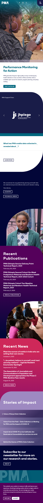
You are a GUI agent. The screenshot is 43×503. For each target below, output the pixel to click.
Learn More (9, 160)
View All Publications (12, 295)
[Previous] (4, 115)
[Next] (39, 115)
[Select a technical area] (17, 147)
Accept (15, 498)
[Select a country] (37, 144)
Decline (7, 498)
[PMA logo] (5, 3)
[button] (40, 3)
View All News (9, 385)
